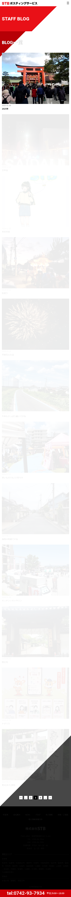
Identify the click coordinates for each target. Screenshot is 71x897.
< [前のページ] (20, 797)
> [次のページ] (50, 797)
